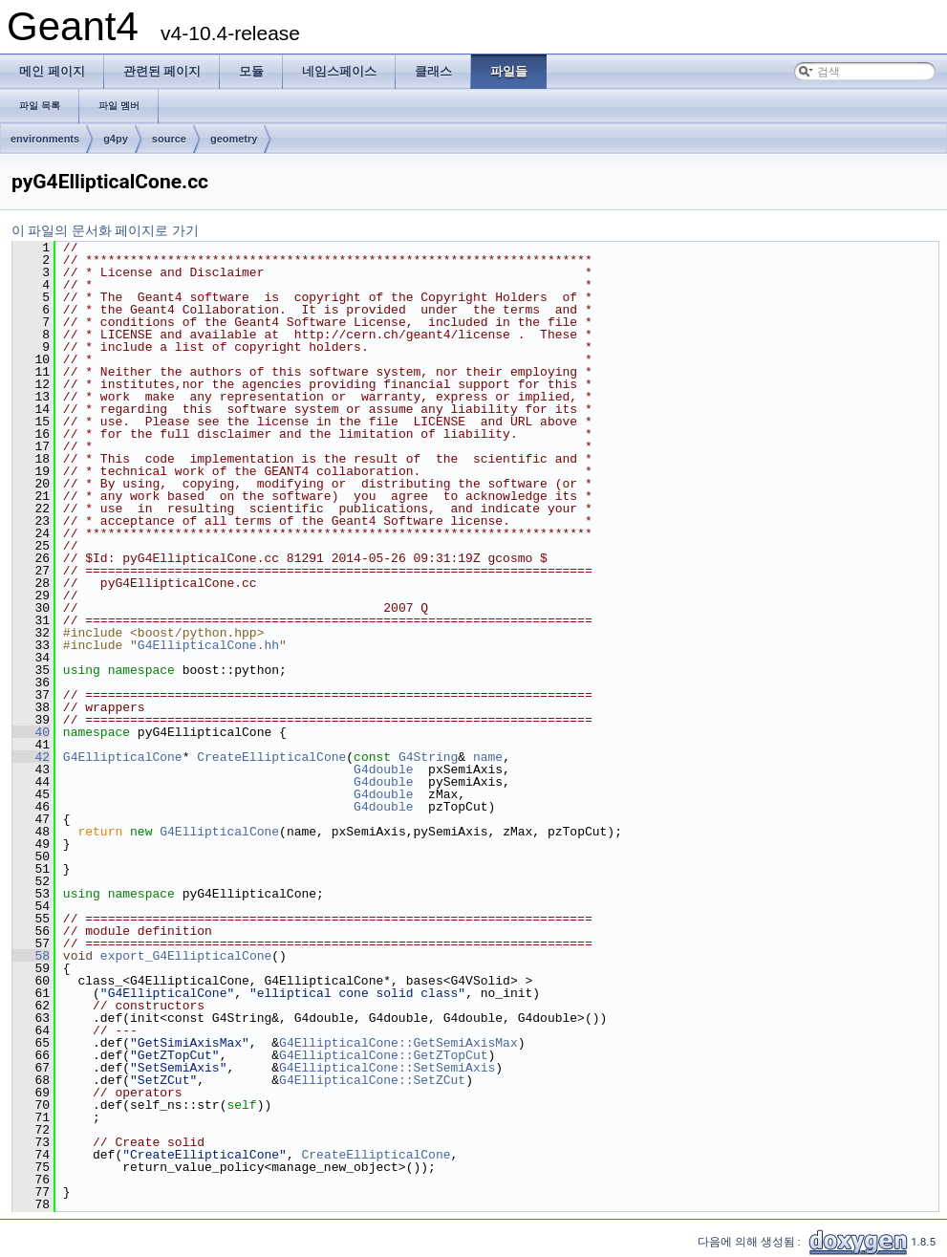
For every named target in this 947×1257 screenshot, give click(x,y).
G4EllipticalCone (123, 757)
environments (45, 138)
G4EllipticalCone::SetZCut (372, 1080)
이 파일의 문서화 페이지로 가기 (105, 230)
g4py (115, 138)
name (488, 757)
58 (31, 955)
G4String (428, 757)
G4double (383, 769)
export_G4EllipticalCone (185, 955)
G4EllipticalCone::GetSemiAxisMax (398, 1042)
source (169, 138)
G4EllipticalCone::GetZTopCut (383, 1055)
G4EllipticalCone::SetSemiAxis (387, 1067)
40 (31, 732)
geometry (234, 138)
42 (31, 757)
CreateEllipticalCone (271, 757)
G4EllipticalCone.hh (208, 645)
